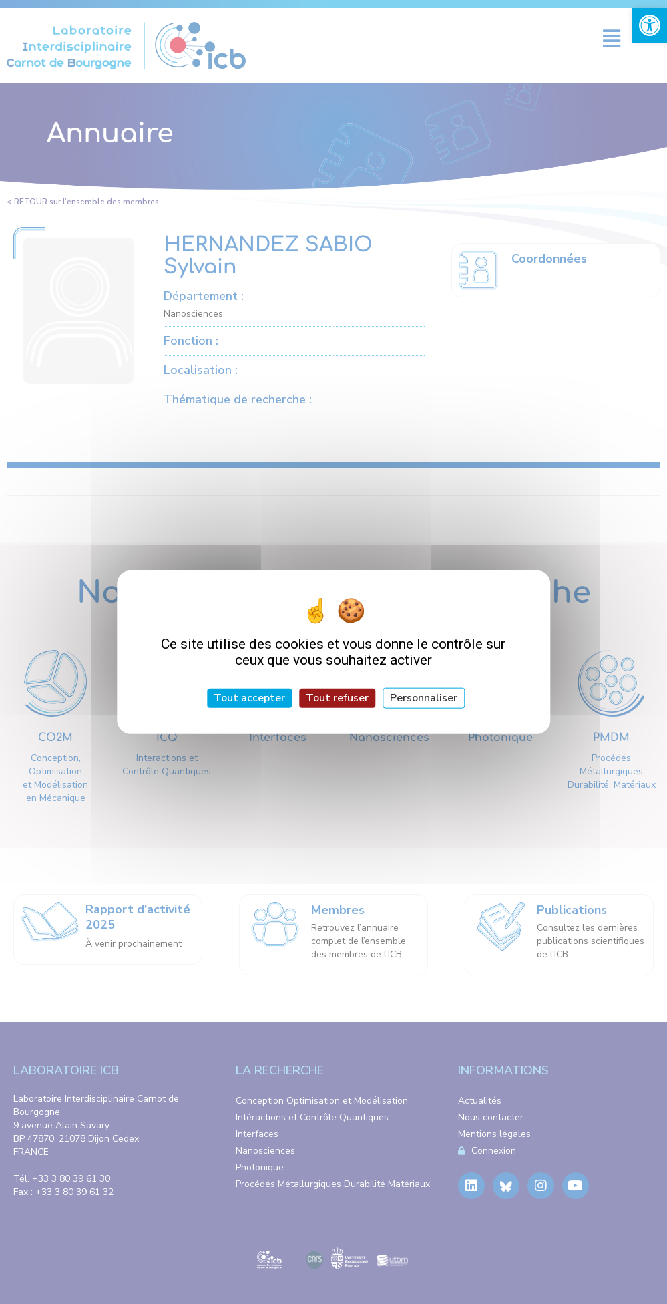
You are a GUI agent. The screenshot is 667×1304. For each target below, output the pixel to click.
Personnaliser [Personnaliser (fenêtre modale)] (423, 697)
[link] (649, 25)
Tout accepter (249, 697)
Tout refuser (337, 697)
